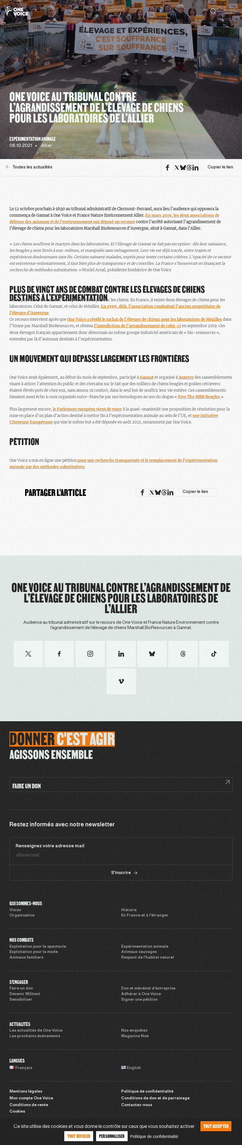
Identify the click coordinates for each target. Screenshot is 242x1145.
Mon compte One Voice (31, 1098)
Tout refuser (78, 1136)
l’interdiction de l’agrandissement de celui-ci (137, 325)
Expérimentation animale (144, 947)
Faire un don (21, 988)
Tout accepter (216, 1126)
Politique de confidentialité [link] (154, 1136)
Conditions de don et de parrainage (155, 1098)
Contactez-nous (136, 1105)
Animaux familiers (26, 957)
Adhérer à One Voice (141, 994)
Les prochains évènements (34, 1036)
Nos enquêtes (134, 1031)
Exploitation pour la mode (33, 952)
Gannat (147, 377)
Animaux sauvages (139, 952)
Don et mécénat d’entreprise (148, 988)
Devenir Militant (24, 994)
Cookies (17, 1111)
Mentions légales (25, 1091)
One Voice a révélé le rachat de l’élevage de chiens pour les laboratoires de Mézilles (144, 319)
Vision (15, 910)
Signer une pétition (139, 1000)
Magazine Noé (135, 1036)
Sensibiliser (20, 1000)
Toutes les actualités (29, 167)
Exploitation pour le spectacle (37, 947)
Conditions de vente (28, 1105)
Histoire (128, 910)
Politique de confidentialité (147, 1091)
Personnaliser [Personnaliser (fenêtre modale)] (112, 1136)
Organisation (22, 915)
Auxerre (186, 377)
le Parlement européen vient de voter (87, 409)
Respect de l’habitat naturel (147, 957)
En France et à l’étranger (144, 915)
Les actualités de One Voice (35, 1031)
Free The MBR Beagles (199, 396)
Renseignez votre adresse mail (50, 846)
